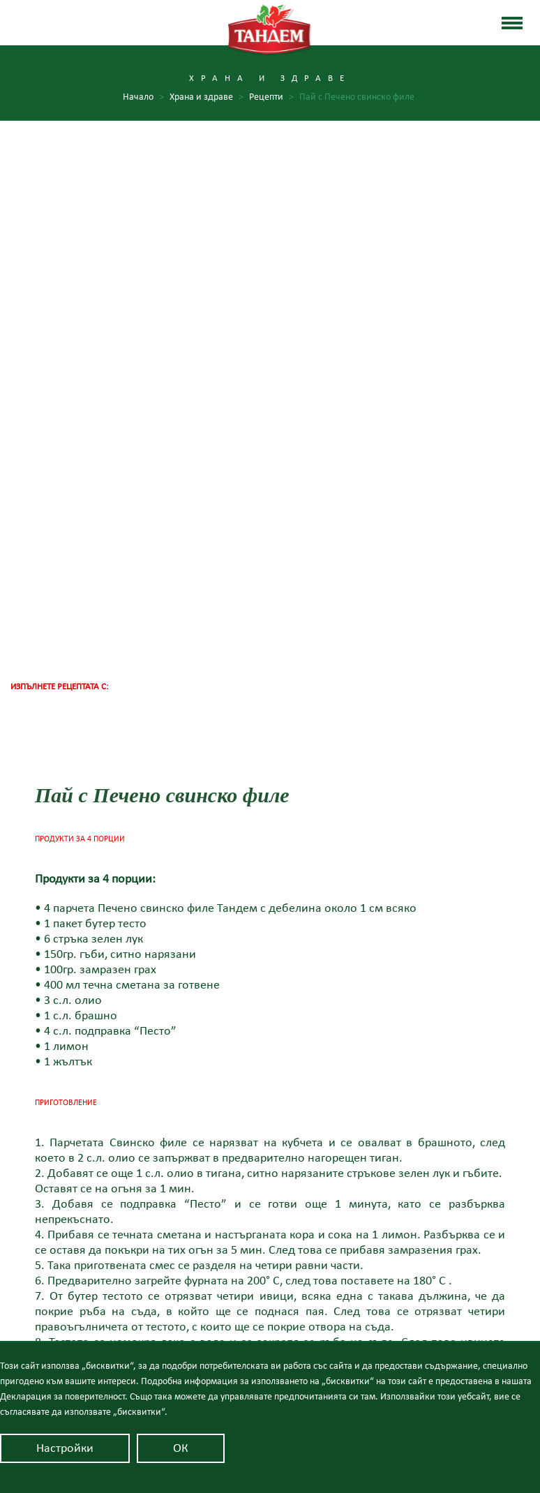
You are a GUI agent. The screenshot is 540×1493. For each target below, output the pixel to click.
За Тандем (270, 1211)
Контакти (270, 1313)
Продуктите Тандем (270, 1252)
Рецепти (271, 97)
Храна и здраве (270, 1272)
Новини (270, 1292)
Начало (143, 97)
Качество (270, 1232)
